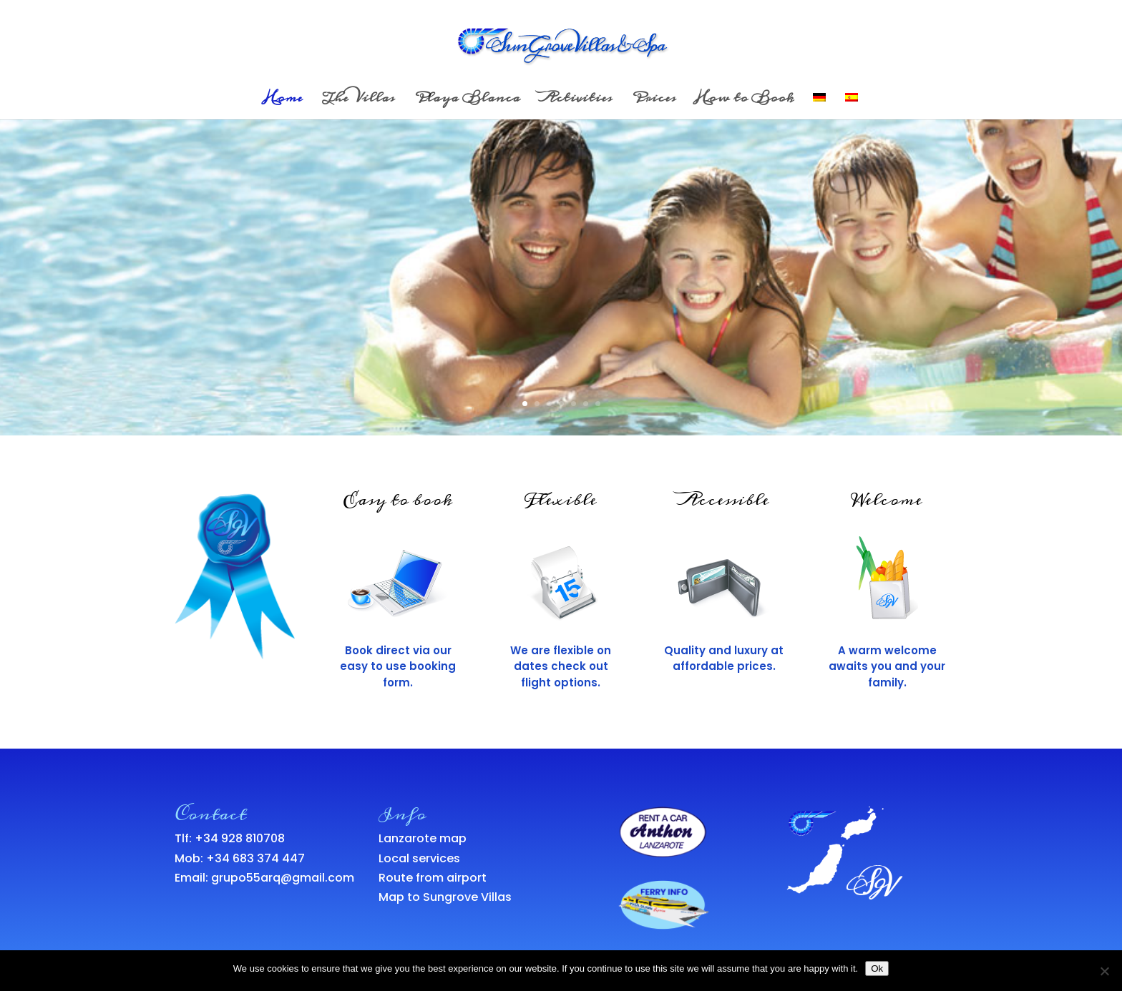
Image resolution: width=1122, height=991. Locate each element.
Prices (654, 101)
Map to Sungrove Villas (445, 897)
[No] (1104, 971)
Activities (576, 101)
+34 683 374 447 (255, 858)
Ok (877, 968)
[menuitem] (819, 106)
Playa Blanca (467, 101)
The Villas (358, 101)
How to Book (745, 101)
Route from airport (433, 877)
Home (283, 101)
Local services (419, 858)
